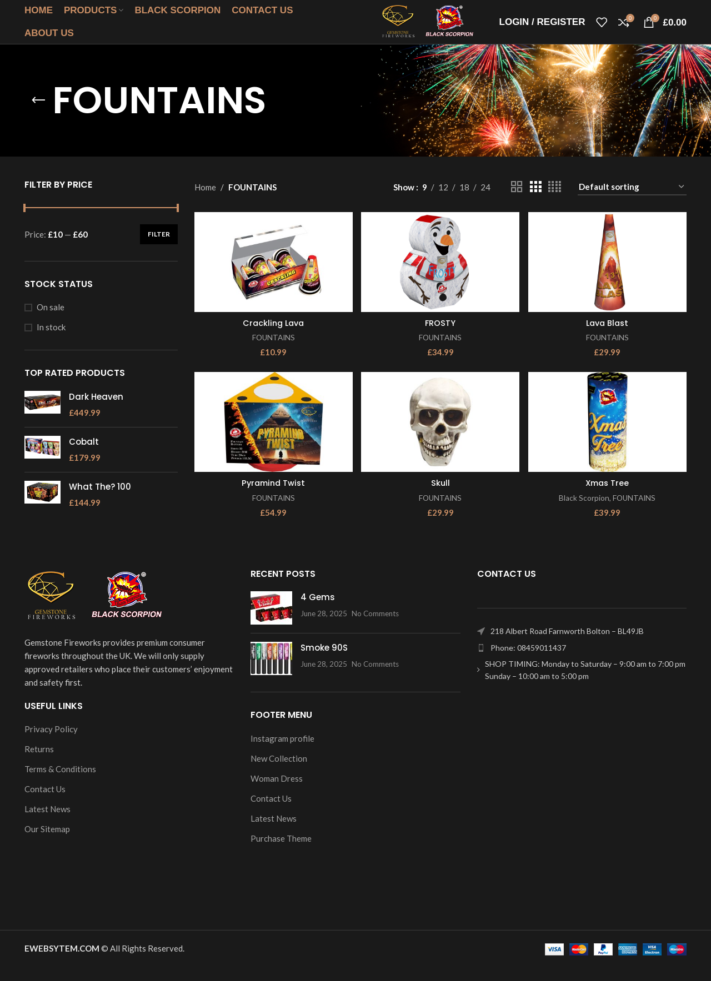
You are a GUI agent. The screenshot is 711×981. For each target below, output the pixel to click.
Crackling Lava (272, 336)
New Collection (279, 773)
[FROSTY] (440, 276)
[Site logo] (409, 28)
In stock (51, 341)
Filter (159, 248)
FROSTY (440, 336)
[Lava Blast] (608, 276)
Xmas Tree (608, 498)
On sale (50, 321)
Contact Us (45, 803)
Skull (440, 498)
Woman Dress (277, 793)
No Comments (375, 627)
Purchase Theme (281, 853)
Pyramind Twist (272, 498)
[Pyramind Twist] (272, 437)
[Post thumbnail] (271, 622)
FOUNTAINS (273, 350)
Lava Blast (608, 336)
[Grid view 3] (535, 201)
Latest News (47, 823)
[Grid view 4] (554, 201)
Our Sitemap (47, 843)
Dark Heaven (96, 411)
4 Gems (318, 611)
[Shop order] (632, 201)
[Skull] (440, 437)
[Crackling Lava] (272, 276)
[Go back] (38, 115)
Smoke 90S (324, 662)
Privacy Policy (51, 743)
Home (205, 202)
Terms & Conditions (60, 783)
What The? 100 (100, 501)
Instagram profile (282, 753)
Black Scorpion (584, 512)
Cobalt (84, 456)
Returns (39, 763)
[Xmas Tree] (608, 437)
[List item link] (582, 662)
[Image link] (93, 610)
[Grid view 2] (516, 201)
